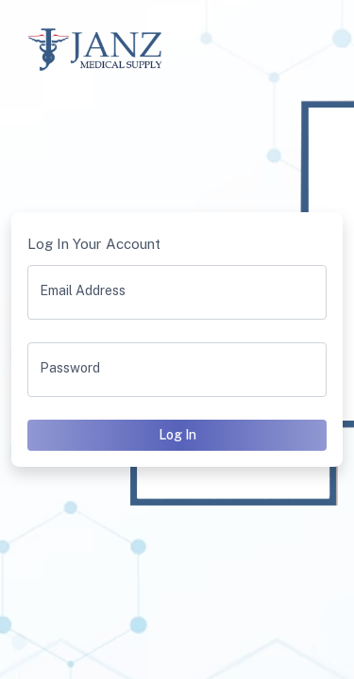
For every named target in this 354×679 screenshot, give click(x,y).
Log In (177, 434)
